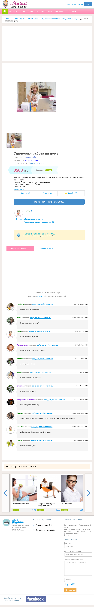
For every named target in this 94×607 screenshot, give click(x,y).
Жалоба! (72, 193)
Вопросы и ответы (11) (20, 248)
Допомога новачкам (45, 530)
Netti (19, 331)
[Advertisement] (47, 43)
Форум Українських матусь (18, 521)
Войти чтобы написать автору (49, 202)
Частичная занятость (21, 504)
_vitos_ (20, 440)
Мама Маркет (19, 19)
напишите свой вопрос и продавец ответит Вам (53, 235)
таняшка (20, 359)
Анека (19, 372)
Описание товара (45, 248)
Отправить (70, 590)
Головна (8, 19)
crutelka (20, 386)
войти (39, 296)
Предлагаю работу (69, 19)
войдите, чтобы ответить (42, 304)
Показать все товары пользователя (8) (39, 222)
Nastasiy (20, 304)
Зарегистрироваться (75, 4)
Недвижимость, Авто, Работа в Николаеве (43, 19)
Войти (88, 4)
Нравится (25, 193)
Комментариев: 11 (37, 163)
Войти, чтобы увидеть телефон (29, 219)
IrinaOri (27, 211)
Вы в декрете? (67, 504)
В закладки (47, 193)
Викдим (20, 413)
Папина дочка (22, 345)
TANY (19, 318)
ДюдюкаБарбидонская (26, 399)
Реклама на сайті (44, 525)
